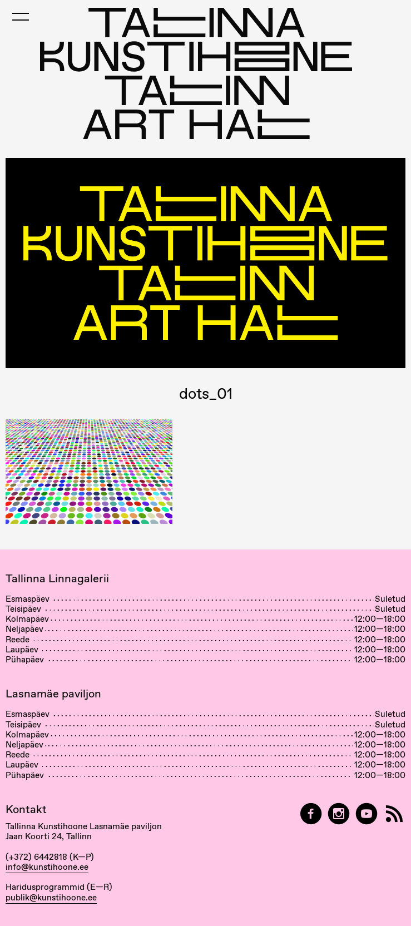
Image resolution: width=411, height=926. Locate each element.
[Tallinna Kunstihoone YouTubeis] (366, 814)
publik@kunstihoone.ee (51, 897)
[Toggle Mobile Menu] (20, 16)
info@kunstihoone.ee (47, 867)
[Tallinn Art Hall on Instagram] (339, 814)
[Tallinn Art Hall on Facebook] (311, 814)
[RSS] (394, 814)
